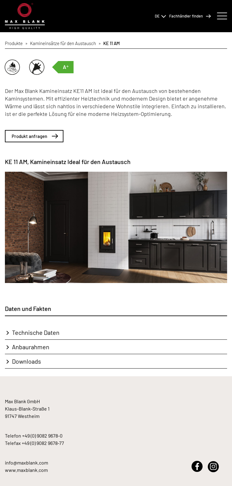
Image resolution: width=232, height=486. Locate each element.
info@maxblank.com (26, 462)
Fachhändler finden (190, 16)
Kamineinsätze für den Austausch (63, 43)
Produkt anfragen (35, 136)
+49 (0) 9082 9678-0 (42, 435)
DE (160, 15)
